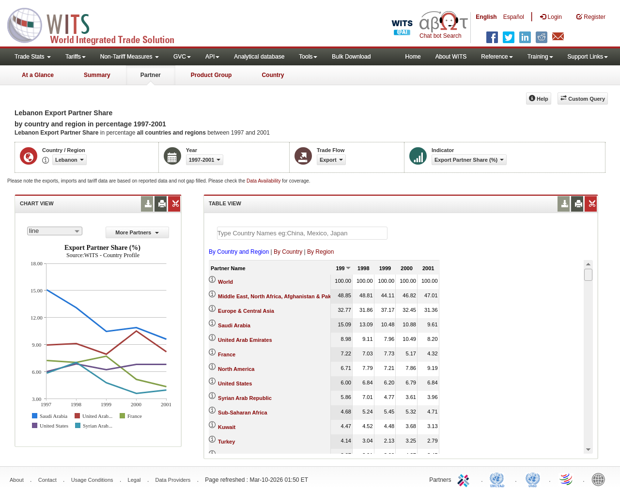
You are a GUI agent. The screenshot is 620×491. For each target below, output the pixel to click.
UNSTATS (532, 479)
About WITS (451, 56)
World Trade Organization (566, 479)
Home (413, 56)
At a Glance (38, 75)
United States (235, 383)
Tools (308, 56)
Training (540, 56)
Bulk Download (351, 56)
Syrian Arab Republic (245, 398)
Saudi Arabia (234, 325)
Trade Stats (33, 56)
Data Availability (264, 181)
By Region (320, 251)
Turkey (226, 442)
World (225, 282)
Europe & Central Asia (246, 311)
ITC (465, 479)
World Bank (600, 479)
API (212, 56)
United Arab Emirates (245, 340)
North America (236, 369)
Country (273, 75)
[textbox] (302, 233)
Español (513, 17)
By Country (288, 251)
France (226, 354)
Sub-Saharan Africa (242, 412)
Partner (150, 75)
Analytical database (259, 56)
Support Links (588, 56)
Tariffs (75, 56)
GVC (182, 56)
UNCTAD (499, 479)
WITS (97, 24)
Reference (496, 56)
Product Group (211, 75)
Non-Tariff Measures (129, 56)
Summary (97, 75)
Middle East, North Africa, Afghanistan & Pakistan (280, 296)
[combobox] (54, 231)
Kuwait (226, 427)
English (486, 17)
